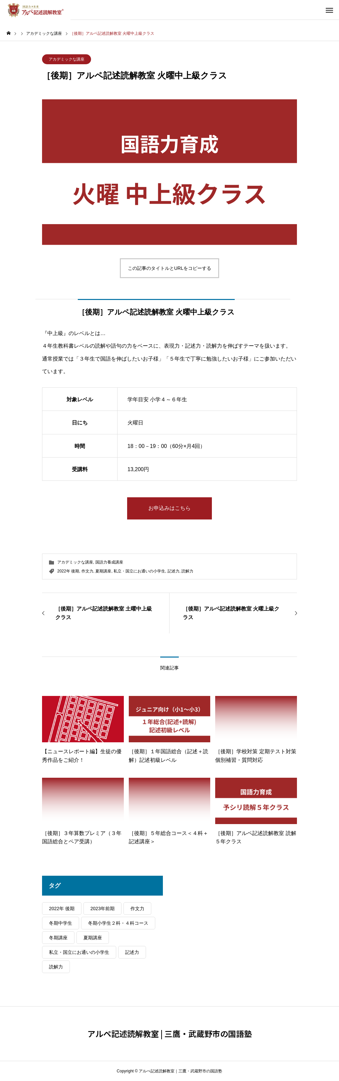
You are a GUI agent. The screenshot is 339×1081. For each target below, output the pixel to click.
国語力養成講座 (109, 562)
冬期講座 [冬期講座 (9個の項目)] (58, 937)
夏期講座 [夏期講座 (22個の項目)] (92, 937)
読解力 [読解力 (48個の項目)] (56, 966)
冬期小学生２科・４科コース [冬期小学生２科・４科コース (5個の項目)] (118, 923)
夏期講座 (103, 571)
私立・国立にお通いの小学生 (139, 571)
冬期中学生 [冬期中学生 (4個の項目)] (60, 923)
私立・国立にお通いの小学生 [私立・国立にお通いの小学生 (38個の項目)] (79, 952)
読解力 (187, 571)
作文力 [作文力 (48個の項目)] (137, 908)
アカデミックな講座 (66, 59)
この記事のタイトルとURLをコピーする (169, 268)
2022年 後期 (68, 571)
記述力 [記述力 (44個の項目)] (132, 952)
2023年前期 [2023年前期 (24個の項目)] (102, 908)
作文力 (87, 571)
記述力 (173, 571)
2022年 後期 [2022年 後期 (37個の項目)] (61, 908)
